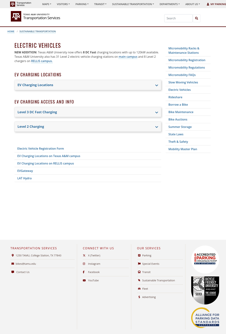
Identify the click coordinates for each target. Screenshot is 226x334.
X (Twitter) (91, 255)
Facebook (91, 272)
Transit (144, 272)
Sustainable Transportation (37, 31)
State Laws (175, 134)
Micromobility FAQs (182, 75)
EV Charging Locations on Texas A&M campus (48, 156)
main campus (128, 57)
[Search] (178, 18)
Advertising (146, 297)
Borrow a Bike (178, 105)
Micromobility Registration (186, 60)
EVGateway (25, 171)
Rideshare (175, 97)
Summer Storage (180, 127)
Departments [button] (169, 4)
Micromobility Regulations (186, 67)
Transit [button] (99, 4)
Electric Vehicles (179, 90)
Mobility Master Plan (182, 149)
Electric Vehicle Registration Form (40, 149)
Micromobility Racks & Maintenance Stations (183, 50)
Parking (144, 255)
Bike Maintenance (181, 112)
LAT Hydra (24, 178)
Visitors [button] (62, 4)
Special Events (148, 263)
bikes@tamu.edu (23, 263)
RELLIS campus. (42, 61)
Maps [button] (45, 4)
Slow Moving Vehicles (183, 82)
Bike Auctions (177, 119)
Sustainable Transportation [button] (132, 4)
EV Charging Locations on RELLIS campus (45, 163)
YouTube (91, 280)
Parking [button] (80, 4)
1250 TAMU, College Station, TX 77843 (35, 255)
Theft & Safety (178, 142)
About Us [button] (191, 4)
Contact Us (19, 272)
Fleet (142, 288)
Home (10, 31)
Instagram (91, 263)
